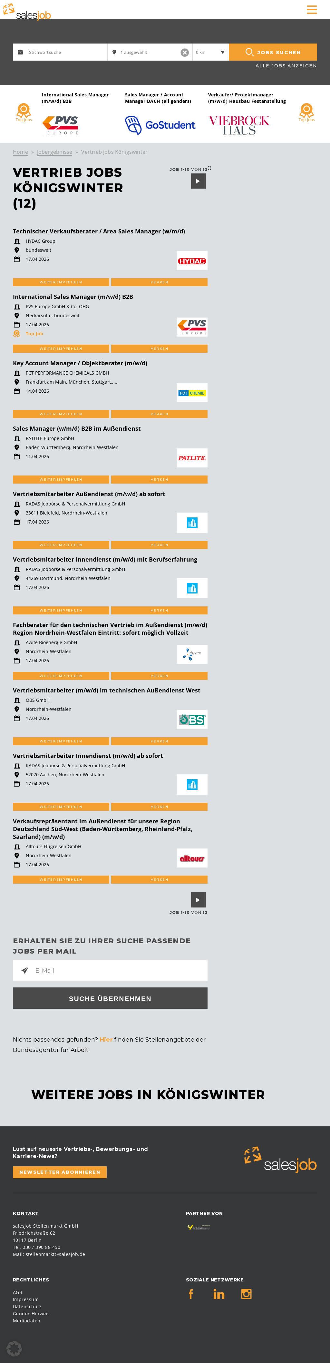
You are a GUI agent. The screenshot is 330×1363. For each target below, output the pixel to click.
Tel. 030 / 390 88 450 (36, 1247)
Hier (106, 1039)
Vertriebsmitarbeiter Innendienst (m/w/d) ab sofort (88, 756)
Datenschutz (27, 1306)
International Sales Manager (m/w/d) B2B (73, 296)
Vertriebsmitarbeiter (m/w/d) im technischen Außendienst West (106, 690)
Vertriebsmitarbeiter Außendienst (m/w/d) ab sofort (89, 494)
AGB (17, 1292)
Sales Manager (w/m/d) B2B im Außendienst (77, 428)
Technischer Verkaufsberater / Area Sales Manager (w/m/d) (99, 231)
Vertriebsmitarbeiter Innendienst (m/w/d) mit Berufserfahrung (105, 559)
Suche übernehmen (110, 998)
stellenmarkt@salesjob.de (55, 1254)
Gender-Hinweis (31, 1313)
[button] (14, 1349)
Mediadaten (27, 1321)
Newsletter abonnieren (59, 1172)
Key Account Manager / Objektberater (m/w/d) (80, 363)
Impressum (26, 1299)
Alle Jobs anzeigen (286, 66)
